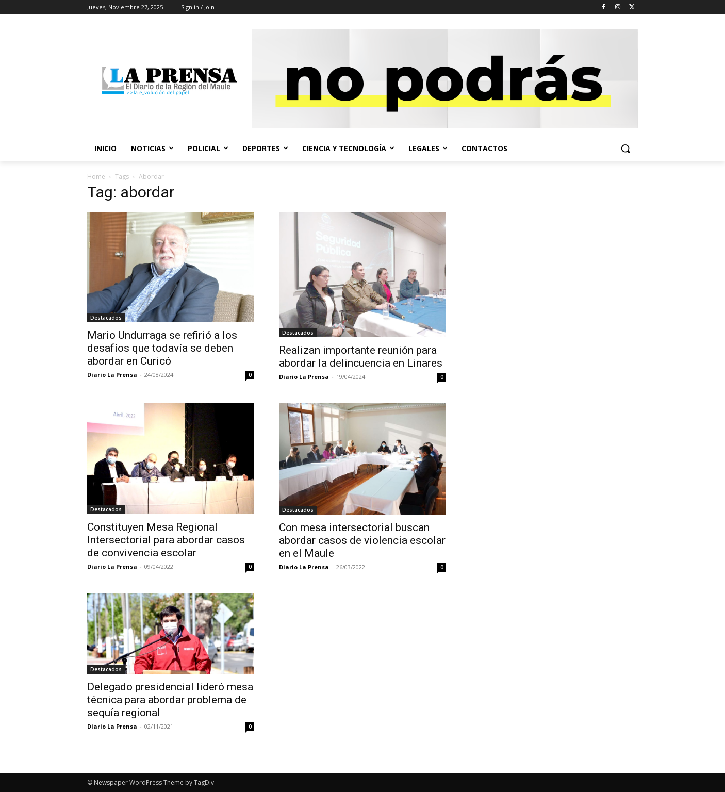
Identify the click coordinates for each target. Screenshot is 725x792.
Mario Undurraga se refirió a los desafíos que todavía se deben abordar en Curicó (162, 348)
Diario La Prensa (112, 374)
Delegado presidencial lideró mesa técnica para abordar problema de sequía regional (170, 700)
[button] (625, 148)
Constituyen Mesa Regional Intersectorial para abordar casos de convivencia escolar (166, 540)
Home (96, 176)
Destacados (106, 317)
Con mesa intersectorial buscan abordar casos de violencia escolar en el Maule (362, 540)
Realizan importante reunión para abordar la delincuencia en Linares (360, 356)
